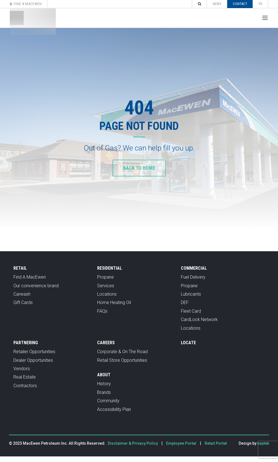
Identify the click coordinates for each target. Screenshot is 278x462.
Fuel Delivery (193, 277)
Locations (107, 294)
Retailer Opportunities (34, 351)
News (217, 4)
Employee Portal (181, 443)
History (104, 383)
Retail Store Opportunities (122, 360)
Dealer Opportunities (33, 360)
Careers (106, 342)
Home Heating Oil (114, 302)
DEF (185, 302)
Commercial (194, 268)
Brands (104, 392)
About (104, 374)
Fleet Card (191, 311)
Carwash (21, 294)
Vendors (21, 368)
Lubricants (191, 294)
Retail (20, 268)
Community (108, 400)
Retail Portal (216, 443)
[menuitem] (260, 4)
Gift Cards (23, 302)
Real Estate (24, 377)
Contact (240, 4)
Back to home (139, 168)
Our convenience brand (36, 285)
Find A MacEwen (26, 4)
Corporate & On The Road (122, 351)
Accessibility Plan (114, 409)
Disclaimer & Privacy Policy (133, 443)
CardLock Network (199, 319)
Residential (109, 268)
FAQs (102, 311)
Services (105, 285)
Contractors (25, 385)
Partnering (25, 342)
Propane (105, 277)
